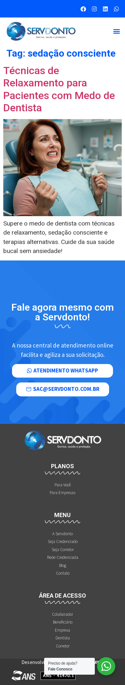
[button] (116, 31)
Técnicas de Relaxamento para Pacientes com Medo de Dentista (59, 89)
